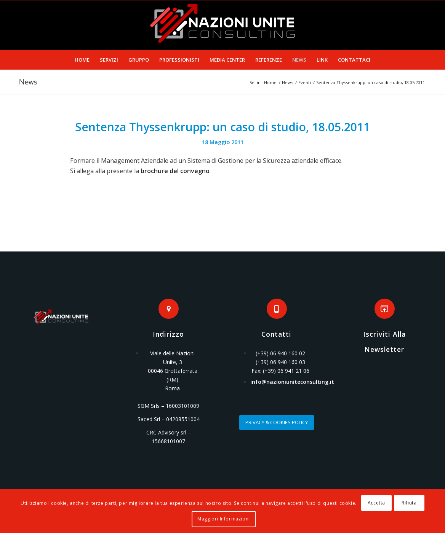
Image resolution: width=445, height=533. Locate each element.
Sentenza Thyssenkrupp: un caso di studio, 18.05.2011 (222, 127)
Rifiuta (409, 503)
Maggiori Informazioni (223, 518)
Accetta (376, 503)
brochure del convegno (175, 171)
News (28, 82)
